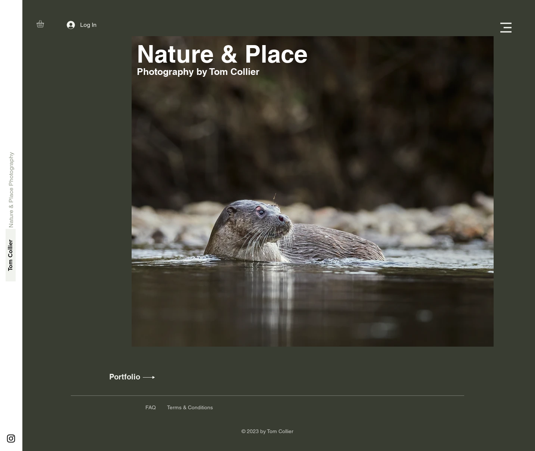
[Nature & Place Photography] (11, 190)
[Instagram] (11, 438)
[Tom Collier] (11, 255)
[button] (45, 24)
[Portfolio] (124, 376)
